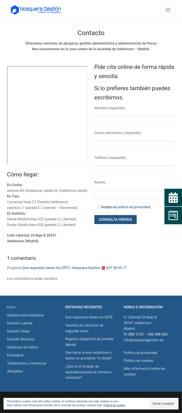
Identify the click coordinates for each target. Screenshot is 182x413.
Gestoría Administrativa (25, 315)
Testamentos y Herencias (27, 363)
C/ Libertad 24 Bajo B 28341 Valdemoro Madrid (140, 323)
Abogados (15, 371)
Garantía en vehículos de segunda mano (84, 328)
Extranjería (15, 355)
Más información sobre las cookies (144, 371)
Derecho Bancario (21, 339)
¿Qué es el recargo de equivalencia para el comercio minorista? (88, 372)
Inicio (11, 307)
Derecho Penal (18, 331)
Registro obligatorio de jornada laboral (89, 342)
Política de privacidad (140, 353)
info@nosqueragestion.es (144, 340)
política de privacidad (133, 207)
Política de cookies (138, 361)
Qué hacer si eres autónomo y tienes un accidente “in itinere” (88, 355)
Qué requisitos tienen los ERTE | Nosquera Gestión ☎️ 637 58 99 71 (74, 268)
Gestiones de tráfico (22, 347)
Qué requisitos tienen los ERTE (89, 317)
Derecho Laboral (19, 323)
